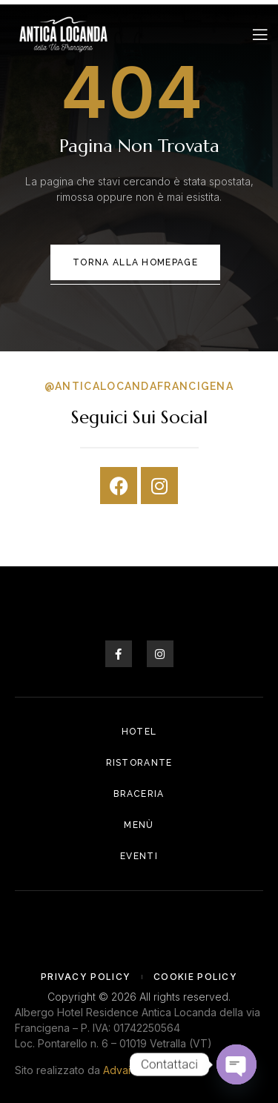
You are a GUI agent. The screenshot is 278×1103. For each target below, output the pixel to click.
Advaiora (125, 1070)
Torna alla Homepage (135, 262)
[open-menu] (261, 34)
